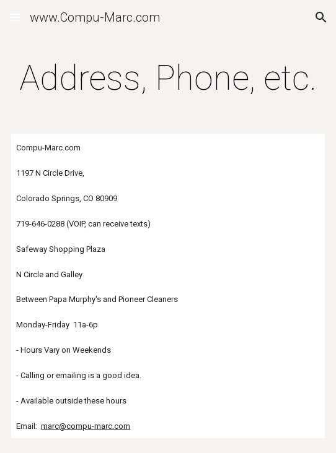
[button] (15, 17)
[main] (167, 78)
